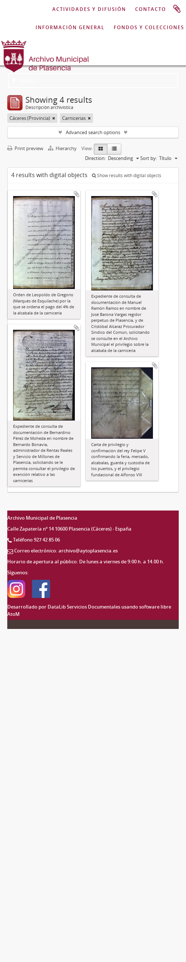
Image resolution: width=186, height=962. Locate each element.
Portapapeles (177, 9)
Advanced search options (93, 132)
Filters (24, 81)
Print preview (25, 148)
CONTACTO (150, 9)
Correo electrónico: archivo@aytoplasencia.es (66, 550)
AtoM (13, 614)
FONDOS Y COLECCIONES (149, 27)
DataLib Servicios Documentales (84, 606)
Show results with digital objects (126, 175)
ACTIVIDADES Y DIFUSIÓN (89, 9)
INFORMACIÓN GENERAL (70, 27)
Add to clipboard (76, 194)
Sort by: (148, 158)
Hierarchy (63, 148)
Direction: (95, 158)
